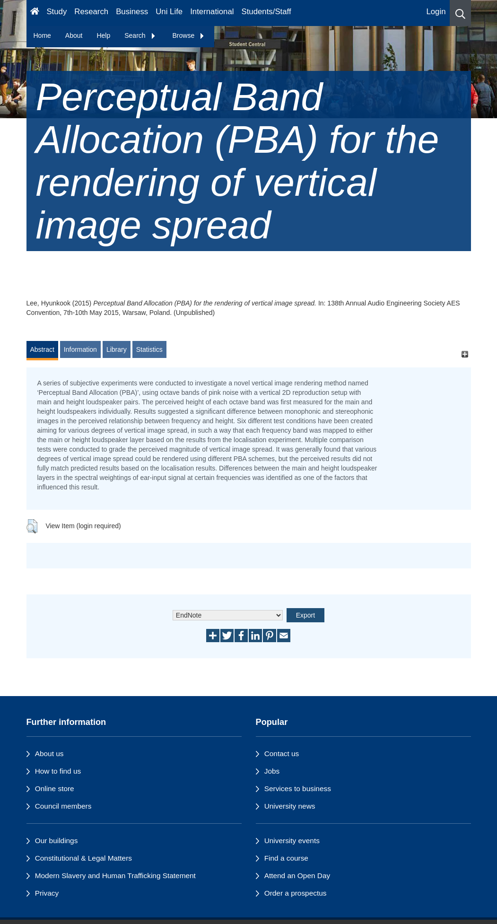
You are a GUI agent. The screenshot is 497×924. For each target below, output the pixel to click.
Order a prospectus (295, 893)
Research (91, 11)
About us (49, 754)
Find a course (286, 858)
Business (132, 11)
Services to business (297, 789)
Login (435, 11)
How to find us (58, 771)
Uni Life (169, 11)
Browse (189, 35)
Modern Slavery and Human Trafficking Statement (115, 876)
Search (140, 35)
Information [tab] (80, 349)
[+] (465, 353)
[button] (460, 13)
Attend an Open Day (297, 876)
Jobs (272, 771)
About (74, 35)
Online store (54, 789)
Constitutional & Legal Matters (83, 858)
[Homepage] (34, 13)
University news (289, 806)
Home (42, 35)
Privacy (47, 893)
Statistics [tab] (149, 349)
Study (56, 11)
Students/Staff (266, 11)
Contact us (281, 754)
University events (292, 841)
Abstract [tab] (42, 349)
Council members (63, 806)
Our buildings (56, 841)
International (212, 11)
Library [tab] (116, 349)
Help (103, 35)
